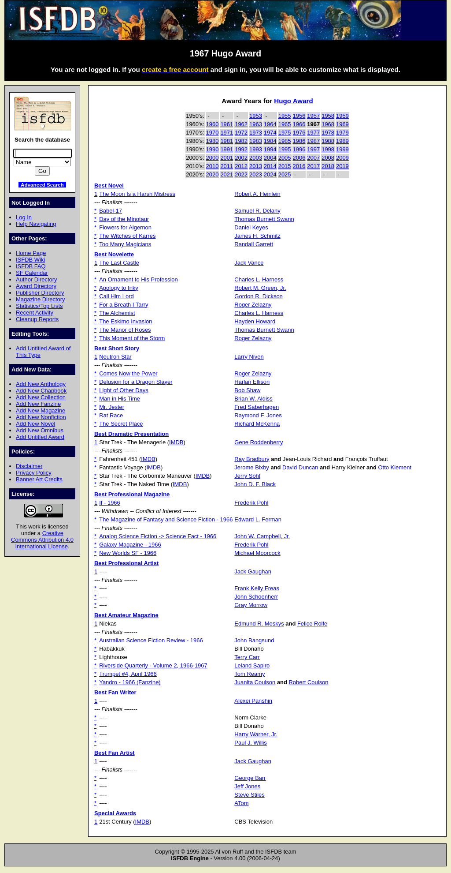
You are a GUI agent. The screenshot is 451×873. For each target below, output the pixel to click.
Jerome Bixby (251, 467)
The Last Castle (119, 262)
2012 (241, 166)
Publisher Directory (40, 292)
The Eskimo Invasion (125, 321)
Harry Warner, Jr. (255, 734)
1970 (212, 132)
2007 (313, 157)
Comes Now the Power (128, 373)
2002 (241, 157)
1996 (299, 149)
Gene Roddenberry (258, 442)
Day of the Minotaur (124, 219)
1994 (270, 149)
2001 (226, 157)
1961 (226, 124)
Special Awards (115, 813)
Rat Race (111, 415)
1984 (270, 141)
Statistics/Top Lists (39, 306)
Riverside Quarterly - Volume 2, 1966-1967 (153, 665)
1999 (342, 149)
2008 (328, 157)
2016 (299, 166)
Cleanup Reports (37, 319)
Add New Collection (41, 397)
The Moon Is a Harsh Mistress (137, 194)
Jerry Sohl (247, 475)
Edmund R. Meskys (259, 623)
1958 (328, 115)
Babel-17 (110, 210)
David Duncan (300, 467)
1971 (226, 132)
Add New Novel (35, 423)
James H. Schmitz (257, 235)
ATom (241, 803)
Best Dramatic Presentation (131, 434)
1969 (342, 124)
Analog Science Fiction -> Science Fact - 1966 (157, 536)
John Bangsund (254, 640)
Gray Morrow (250, 605)
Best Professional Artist (126, 563)
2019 (342, 166)
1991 (226, 149)
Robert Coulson (309, 682)
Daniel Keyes (251, 227)
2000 (212, 157)
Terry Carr (247, 657)
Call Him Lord (116, 296)
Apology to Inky (118, 288)
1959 (342, 115)
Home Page (31, 253)
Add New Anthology (41, 384)
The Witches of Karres (127, 235)
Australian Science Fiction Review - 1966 (151, 640)
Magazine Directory (40, 299)
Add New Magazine (40, 410)
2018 (328, 166)
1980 (212, 141)
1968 (328, 124)
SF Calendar (32, 273)
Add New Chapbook (41, 390)
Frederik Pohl (251, 502)
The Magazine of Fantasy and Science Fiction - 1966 (166, 519)
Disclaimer (29, 466)
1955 (284, 115)
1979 (342, 132)
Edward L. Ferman (257, 519)
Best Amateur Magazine (126, 615)
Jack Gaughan (252, 571)
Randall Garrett (253, 244)
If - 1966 (109, 502)
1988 (328, 141)
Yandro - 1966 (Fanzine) (129, 682)
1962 (241, 124)
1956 (299, 115)
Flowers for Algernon (125, 227)
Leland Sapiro (252, 665)
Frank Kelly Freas (256, 588)
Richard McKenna (257, 423)
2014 (270, 166)
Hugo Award (293, 101)
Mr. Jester (111, 407)
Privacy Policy (34, 472)
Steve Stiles (249, 794)
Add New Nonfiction (41, 417)
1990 (212, 149)
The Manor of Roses (125, 329)
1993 (255, 149)
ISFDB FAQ (31, 266)
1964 (270, 124)
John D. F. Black (255, 484)
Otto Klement (395, 467)
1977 (313, 132)
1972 (241, 132)
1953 (255, 115)
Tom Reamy (249, 674)
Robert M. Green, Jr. (260, 288)
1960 (212, 124)
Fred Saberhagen (256, 407)
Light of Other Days (123, 390)
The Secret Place (121, 423)
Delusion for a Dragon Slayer (135, 381)
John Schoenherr (256, 596)
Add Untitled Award (40, 437)
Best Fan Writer (115, 692)
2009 (342, 157)
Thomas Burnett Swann (264, 219)
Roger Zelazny (252, 304)
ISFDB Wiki (30, 259)
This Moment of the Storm (132, 338)
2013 (255, 166)
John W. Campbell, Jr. (262, 536)
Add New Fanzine (38, 404)
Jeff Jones (247, 786)
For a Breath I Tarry (123, 304)
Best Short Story (116, 348)
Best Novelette (114, 254)
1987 (313, 141)
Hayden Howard (254, 321)
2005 (284, 157)
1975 (284, 132)
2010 (212, 166)
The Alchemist (117, 313)
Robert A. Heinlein (257, 194)
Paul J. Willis (250, 742)
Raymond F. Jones (257, 415)
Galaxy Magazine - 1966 (130, 544)
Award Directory (36, 286)
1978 (328, 132)
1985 (284, 141)
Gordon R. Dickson (258, 296)
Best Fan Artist (114, 752)
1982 (241, 141)
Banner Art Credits (39, 479)
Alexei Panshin (253, 700)
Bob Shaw (247, 390)
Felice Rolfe (312, 623)
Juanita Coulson (254, 682)
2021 (226, 174)
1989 (342, 141)
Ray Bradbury (251, 459)
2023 (255, 174)
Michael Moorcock (257, 553)
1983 (255, 141)
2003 (255, 157)
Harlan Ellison (252, 381)
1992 (241, 149)
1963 (255, 124)
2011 (226, 166)
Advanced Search (42, 184)
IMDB (176, 442)
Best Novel (109, 185)
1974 (270, 132)
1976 (299, 132)
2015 (284, 166)
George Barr (250, 778)
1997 (313, 149)
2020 (212, 174)
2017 (313, 166)
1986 (299, 141)
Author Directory (36, 279)
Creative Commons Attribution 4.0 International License (42, 540)
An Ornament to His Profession (138, 279)
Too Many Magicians (125, 244)
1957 (313, 115)
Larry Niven (248, 356)
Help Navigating (36, 224)
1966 (299, 124)
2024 (270, 174)
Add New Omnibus (39, 430)
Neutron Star (115, 356)
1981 (226, 141)
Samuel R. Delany (257, 210)
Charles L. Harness (258, 279)
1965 (284, 124)
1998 (328, 149)
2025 (284, 174)
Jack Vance (248, 262)
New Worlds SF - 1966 (127, 553)
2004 (270, 157)
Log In (24, 217)
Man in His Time (119, 398)
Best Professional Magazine (132, 494)
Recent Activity (34, 312)
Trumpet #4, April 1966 (128, 674)
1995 (284, 149)
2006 (299, 157)
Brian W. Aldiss (253, 398)
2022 (241, 174)
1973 (255, 132)
